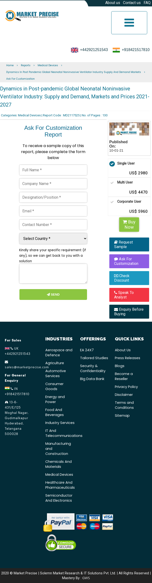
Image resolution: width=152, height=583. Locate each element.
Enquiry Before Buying (129, 311)
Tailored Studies (94, 358)
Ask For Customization (20, 79)
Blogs (119, 365)
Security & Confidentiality (92, 368)
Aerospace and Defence (58, 352)
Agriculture (54, 363)
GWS (86, 577)
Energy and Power (55, 399)
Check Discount (121, 278)
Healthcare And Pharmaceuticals (60, 485)
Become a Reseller (124, 376)
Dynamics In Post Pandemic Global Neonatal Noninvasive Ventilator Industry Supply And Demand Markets (73, 72)
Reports (25, 65)
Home (10, 65)
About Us (123, 350)
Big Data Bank (92, 378)
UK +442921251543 (17, 351)
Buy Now (129, 224)
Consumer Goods (54, 386)
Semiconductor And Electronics (58, 498)
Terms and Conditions (124, 405)
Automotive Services (55, 373)
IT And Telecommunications (60, 433)
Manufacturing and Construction (58, 448)
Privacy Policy (126, 386)
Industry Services (60, 422)
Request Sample (123, 244)
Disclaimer (124, 394)
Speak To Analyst (124, 294)
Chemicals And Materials (58, 464)
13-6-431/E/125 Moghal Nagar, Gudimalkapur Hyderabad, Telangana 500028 (17, 418)
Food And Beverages (54, 412)
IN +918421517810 (17, 391)
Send (53, 294)
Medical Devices (48, 65)
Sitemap (122, 415)
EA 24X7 (87, 350)
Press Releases (127, 358)
